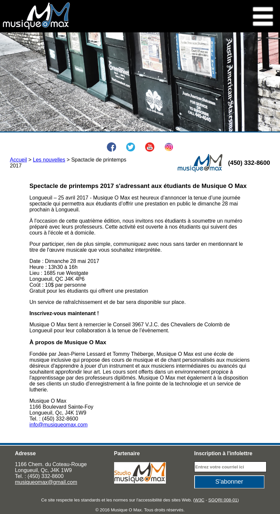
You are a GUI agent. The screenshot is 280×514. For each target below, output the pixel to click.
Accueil (18, 160)
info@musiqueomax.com (58, 424)
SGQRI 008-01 (222, 499)
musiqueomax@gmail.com (46, 482)
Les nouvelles (49, 160)
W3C (199, 499)
